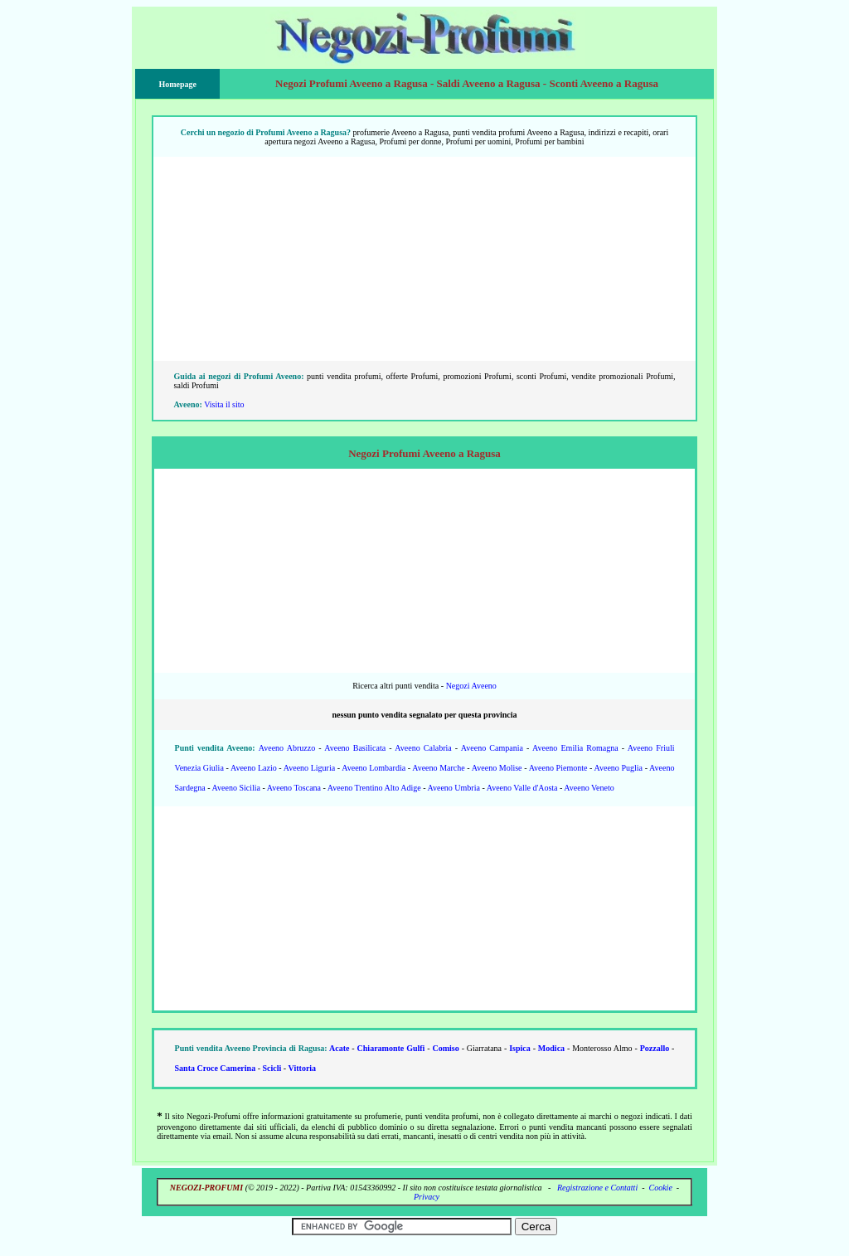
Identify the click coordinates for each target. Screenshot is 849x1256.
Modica (551, 1048)
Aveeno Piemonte (558, 767)
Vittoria (303, 1068)
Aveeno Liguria (309, 767)
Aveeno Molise (497, 767)
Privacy (426, 1196)
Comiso (446, 1048)
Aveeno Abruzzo (287, 747)
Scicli (271, 1068)
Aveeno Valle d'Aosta (522, 787)
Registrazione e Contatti (597, 1187)
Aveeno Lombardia (373, 767)
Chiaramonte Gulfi (391, 1048)
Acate (339, 1048)
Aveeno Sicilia (236, 787)
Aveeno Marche (438, 767)
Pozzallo (655, 1048)
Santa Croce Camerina (215, 1068)
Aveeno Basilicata (355, 747)
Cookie (660, 1187)
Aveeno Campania (492, 747)
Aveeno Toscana (294, 787)
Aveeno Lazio (253, 767)
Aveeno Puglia (618, 767)
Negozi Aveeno (471, 685)
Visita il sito (224, 404)
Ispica (520, 1048)
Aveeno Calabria (423, 747)
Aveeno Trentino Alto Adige (374, 787)
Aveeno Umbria (453, 787)
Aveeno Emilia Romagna (575, 747)
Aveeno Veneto (589, 787)
